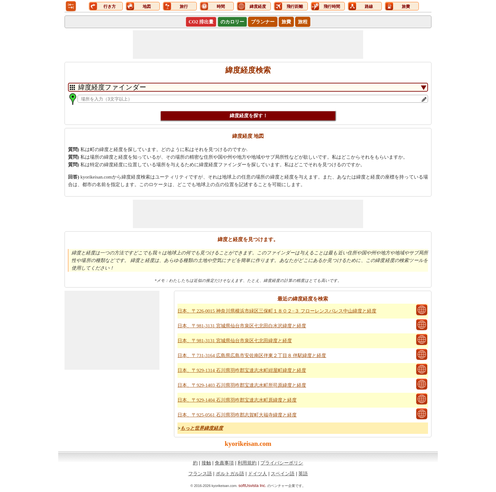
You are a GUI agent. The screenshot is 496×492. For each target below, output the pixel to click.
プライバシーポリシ (281, 462)
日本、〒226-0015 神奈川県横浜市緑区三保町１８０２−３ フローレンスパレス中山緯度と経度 (276, 310)
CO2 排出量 (201, 21)
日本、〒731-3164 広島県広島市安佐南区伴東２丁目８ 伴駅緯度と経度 (251, 355)
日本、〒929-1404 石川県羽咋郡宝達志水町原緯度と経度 (236, 400)
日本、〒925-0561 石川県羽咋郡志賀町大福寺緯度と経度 (236, 414)
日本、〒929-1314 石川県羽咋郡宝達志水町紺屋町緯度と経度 (241, 370)
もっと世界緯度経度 (201, 428)
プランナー (263, 21)
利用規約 (247, 462)
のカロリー (232, 21)
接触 (206, 462)
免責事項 (224, 462)
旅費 (286, 21)
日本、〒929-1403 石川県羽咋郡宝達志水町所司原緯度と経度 (241, 385)
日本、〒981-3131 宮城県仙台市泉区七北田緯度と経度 (234, 340)
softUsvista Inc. (252, 485)
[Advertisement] (248, 44)
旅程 (302, 21)
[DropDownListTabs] (248, 87)
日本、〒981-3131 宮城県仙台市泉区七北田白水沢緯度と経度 (241, 325)
